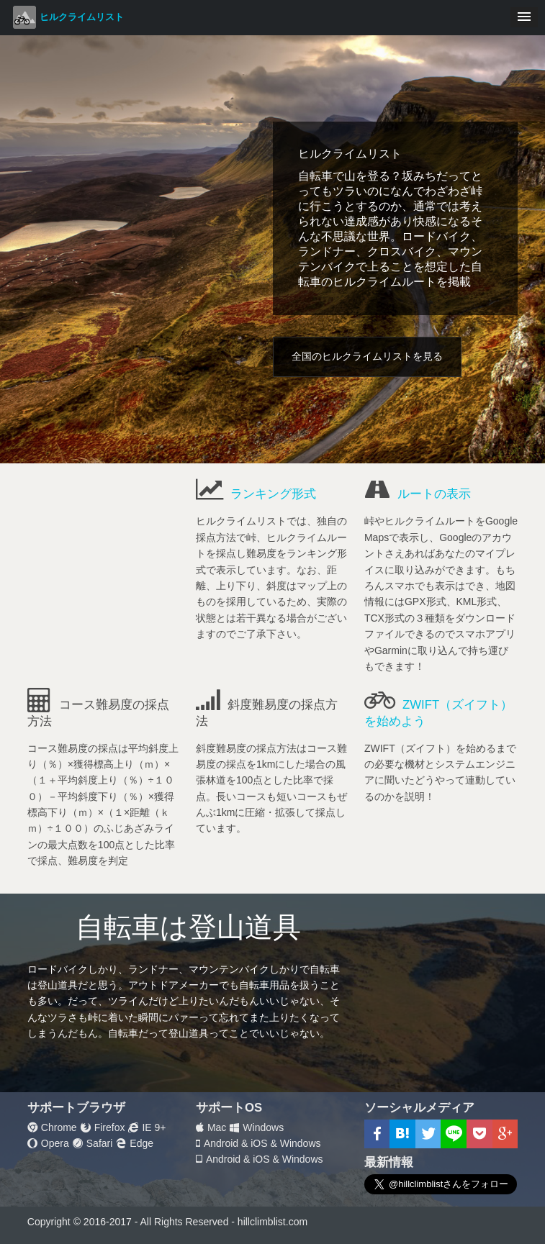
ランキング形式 (273, 494)
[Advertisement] (104, 560)
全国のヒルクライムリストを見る (367, 356)
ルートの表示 (434, 494)
